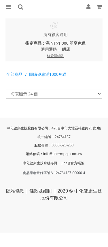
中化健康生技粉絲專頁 (40, 163)
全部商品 (14, 74)
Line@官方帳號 (73, 163)
